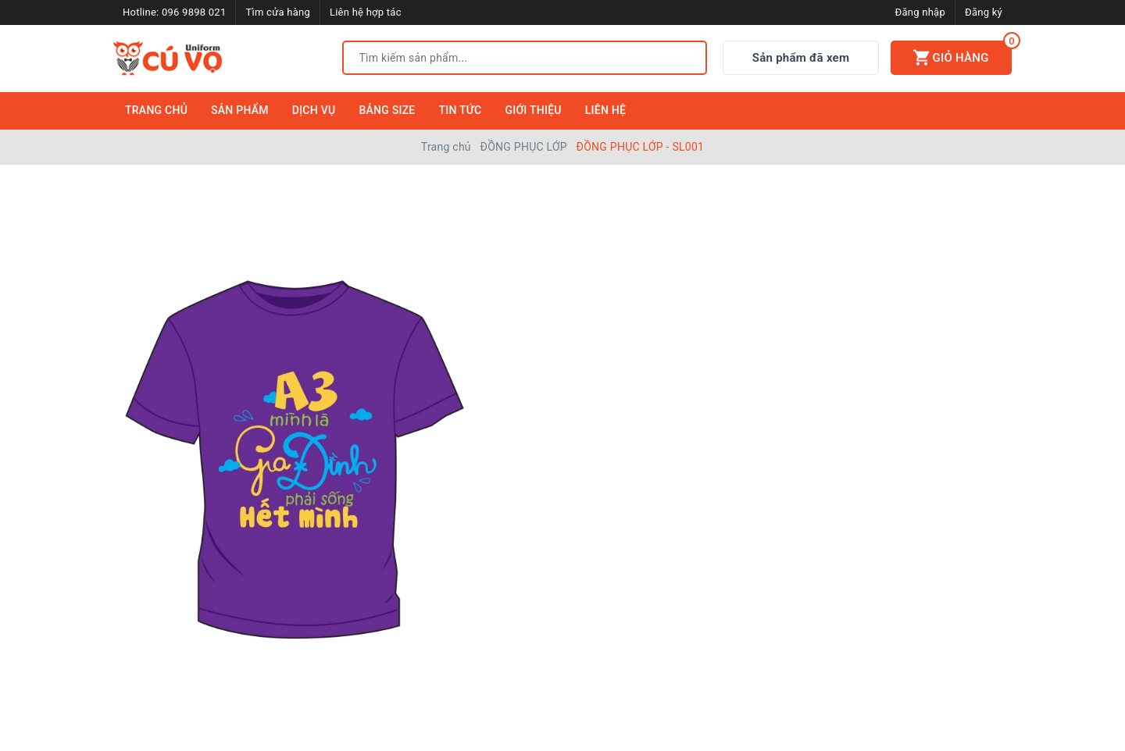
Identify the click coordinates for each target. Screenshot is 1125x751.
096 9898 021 (194, 12)
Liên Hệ (605, 110)
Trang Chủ (156, 110)
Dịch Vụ (314, 110)
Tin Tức (460, 110)
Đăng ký (983, 12)
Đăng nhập (920, 12)
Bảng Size (387, 110)
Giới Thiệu (533, 110)
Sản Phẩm (240, 110)
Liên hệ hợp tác (366, 12)
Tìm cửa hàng (277, 12)
